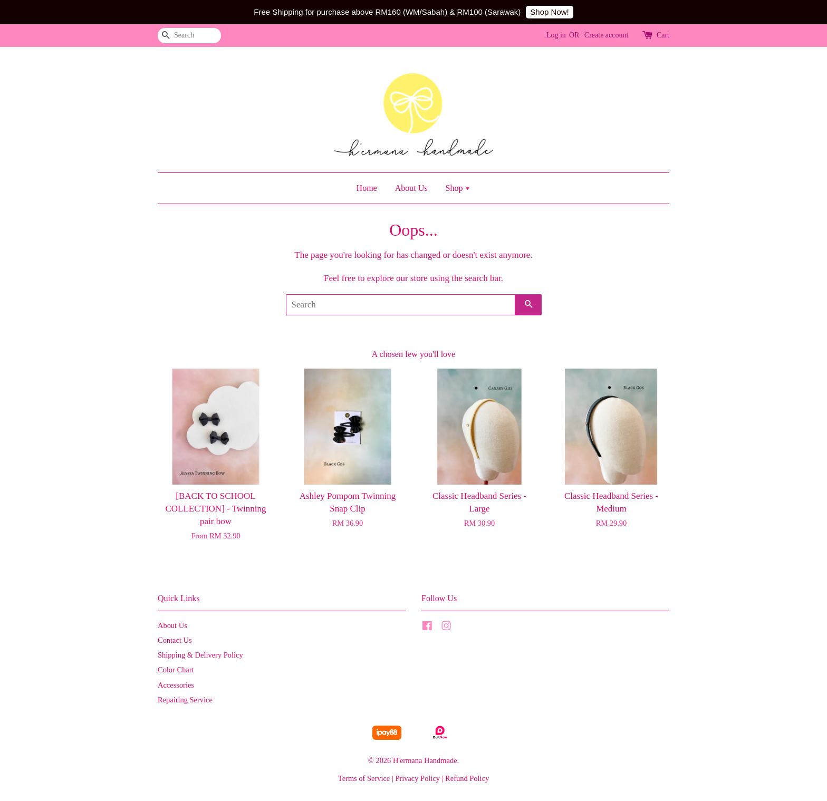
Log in (556, 35)
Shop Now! (549, 11)
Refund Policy (467, 778)
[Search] (189, 35)
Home (367, 188)
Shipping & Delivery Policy (200, 655)
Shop (457, 188)
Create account (606, 35)
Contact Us (175, 640)
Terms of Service (364, 778)
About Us (411, 188)
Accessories (176, 685)
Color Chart (176, 669)
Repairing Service (185, 700)
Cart (663, 35)
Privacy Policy (417, 778)
